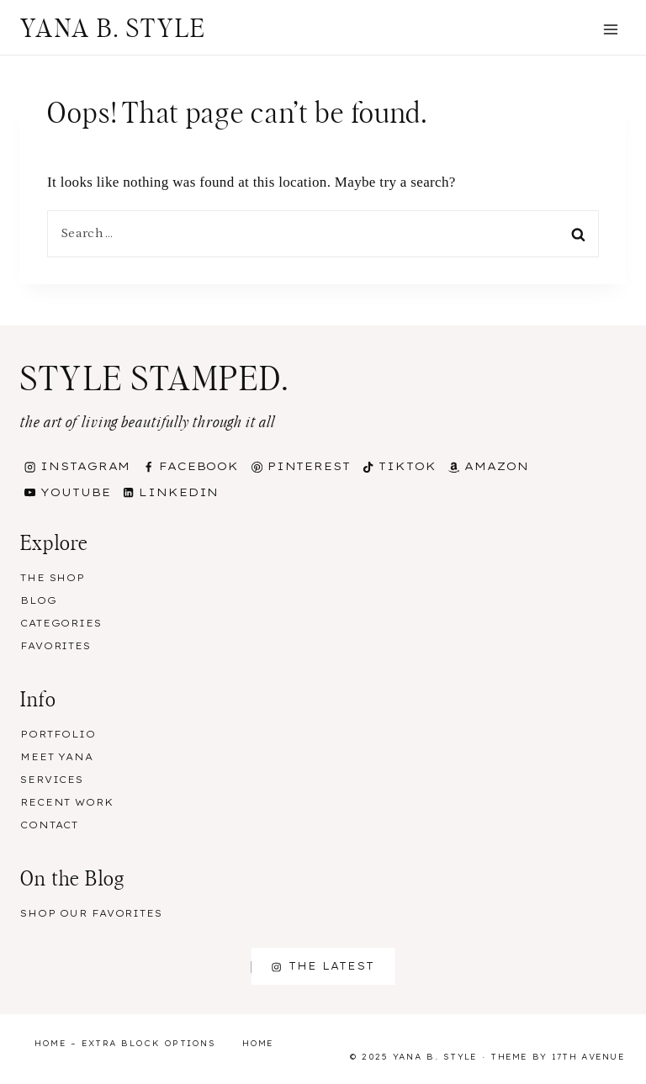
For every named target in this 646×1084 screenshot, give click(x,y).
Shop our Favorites (91, 913)
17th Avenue (588, 1056)
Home (258, 1043)
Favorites (55, 646)
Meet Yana (56, 757)
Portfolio (58, 734)
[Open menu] (610, 29)
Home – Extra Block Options (124, 1043)
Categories (61, 623)
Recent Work (67, 802)
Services (51, 779)
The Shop (52, 578)
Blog (38, 600)
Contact (49, 825)
